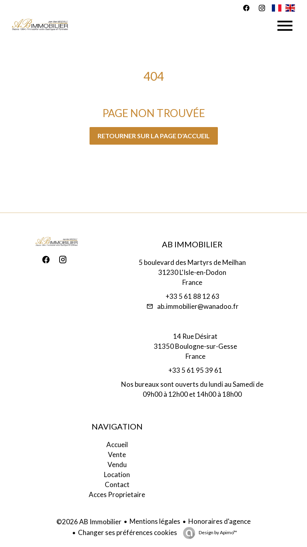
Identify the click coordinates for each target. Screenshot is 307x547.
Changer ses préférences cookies (127, 532)
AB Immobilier (192, 244)
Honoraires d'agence (219, 521)
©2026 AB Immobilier (89, 521)
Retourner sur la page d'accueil (154, 135)
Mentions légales (155, 521)
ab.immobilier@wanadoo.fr (198, 306)
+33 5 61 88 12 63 (192, 296)
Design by (217, 532)
